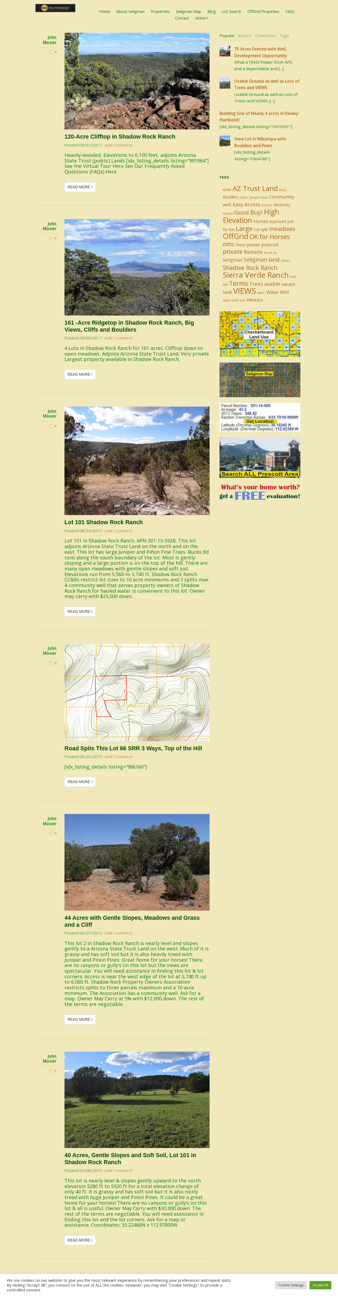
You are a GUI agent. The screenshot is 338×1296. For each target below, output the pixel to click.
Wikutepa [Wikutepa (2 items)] (255, 299)
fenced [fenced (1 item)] (228, 213)
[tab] (227, 36)
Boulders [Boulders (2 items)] (230, 197)
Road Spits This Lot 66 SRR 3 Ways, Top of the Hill (133, 748)
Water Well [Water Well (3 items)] (278, 292)
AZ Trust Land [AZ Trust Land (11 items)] (255, 188)
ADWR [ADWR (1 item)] (227, 190)
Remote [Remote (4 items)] (253, 251)
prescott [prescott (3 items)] (270, 244)
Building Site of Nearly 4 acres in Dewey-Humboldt (260, 116)
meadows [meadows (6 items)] (282, 229)
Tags (284, 35)
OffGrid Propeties (263, 11)
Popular (227, 35)
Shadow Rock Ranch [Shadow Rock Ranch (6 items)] (250, 267)
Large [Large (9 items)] (244, 228)
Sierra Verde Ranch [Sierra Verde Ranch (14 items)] (256, 275)
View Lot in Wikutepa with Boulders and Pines (260, 142)
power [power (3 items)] (253, 244)
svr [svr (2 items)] (225, 284)
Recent (245, 35)
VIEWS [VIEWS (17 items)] (244, 290)
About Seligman (130, 11)
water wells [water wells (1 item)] (230, 300)
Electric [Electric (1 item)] (267, 205)
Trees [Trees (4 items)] (256, 283)
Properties (160, 11)
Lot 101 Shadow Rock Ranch (103, 522)
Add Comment (119, 145)
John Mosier (49, 40)
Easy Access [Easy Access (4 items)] (246, 204)
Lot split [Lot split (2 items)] (261, 229)
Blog (211, 11)
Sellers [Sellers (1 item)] (285, 260)
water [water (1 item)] (261, 293)
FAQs (290, 11)
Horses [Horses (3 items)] (260, 221)
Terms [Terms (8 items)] (238, 283)
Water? (201, 18)
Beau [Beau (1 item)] (282, 190)
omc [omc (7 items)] (228, 244)
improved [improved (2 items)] (277, 221)
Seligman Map (188, 11)
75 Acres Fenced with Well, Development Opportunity (260, 52)
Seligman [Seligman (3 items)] (232, 260)
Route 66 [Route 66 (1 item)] (270, 253)
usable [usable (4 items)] (272, 283)
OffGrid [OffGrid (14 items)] (235, 236)
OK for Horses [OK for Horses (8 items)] (270, 236)
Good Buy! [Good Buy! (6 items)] (248, 212)
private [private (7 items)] (233, 251)
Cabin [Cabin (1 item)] (244, 197)
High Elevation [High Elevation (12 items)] (251, 216)
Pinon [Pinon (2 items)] (241, 244)
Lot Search (231, 11)
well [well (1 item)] (242, 300)
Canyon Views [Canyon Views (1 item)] (258, 197)
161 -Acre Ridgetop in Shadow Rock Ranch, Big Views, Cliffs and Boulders (129, 326)
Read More (80, 187)
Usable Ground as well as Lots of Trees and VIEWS (267, 84)
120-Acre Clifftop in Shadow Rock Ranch (119, 136)
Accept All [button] (320, 1285)
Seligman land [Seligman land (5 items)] (261, 259)
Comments (265, 35)
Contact (182, 18)
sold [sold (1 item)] (293, 276)
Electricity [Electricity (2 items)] (282, 204)
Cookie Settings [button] (291, 1285)
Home (104, 11)
